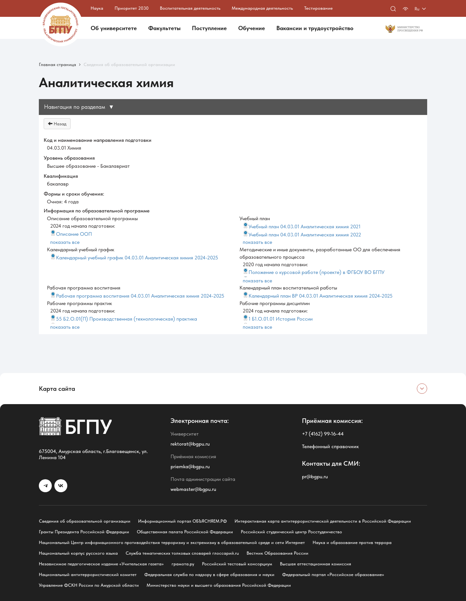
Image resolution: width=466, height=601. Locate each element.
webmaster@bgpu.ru (193, 489)
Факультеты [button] (164, 28)
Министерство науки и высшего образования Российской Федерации (219, 585)
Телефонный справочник (330, 446)
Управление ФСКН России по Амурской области (89, 585)
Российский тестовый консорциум (237, 563)
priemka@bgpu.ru (190, 466)
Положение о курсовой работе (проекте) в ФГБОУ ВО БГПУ (313, 272)
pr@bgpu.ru (315, 476)
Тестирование (318, 8)
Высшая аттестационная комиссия (315, 563)
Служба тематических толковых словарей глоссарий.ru (182, 553)
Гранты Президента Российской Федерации (84, 531)
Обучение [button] (251, 28)
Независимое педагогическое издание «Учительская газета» (101, 563)
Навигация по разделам (79, 106)
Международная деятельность (262, 8)
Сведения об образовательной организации (84, 521)
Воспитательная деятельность (190, 8)
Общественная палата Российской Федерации (185, 531)
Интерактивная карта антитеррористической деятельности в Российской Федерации (323, 521)
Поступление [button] (209, 28)
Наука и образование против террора (352, 542)
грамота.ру (183, 563)
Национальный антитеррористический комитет (88, 574)
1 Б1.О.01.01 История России (278, 319)
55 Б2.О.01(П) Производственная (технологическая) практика (123, 319)
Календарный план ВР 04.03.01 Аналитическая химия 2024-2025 (318, 296)
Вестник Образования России (277, 553)
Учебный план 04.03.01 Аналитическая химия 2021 (302, 226)
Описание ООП (71, 234)
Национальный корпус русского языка (78, 553)
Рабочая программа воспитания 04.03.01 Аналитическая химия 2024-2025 (137, 296)
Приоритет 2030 (132, 8)
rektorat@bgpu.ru (190, 444)
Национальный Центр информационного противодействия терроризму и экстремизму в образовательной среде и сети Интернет (172, 542)
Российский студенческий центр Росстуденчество (291, 531)
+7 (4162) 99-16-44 (323, 434)
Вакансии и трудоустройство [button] (314, 28)
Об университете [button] (114, 28)
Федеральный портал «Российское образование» (333, 574)
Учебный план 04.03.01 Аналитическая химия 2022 (302, 235)
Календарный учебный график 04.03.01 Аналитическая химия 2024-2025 (134, 258)
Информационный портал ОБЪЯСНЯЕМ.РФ (182, 521)
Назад (57, 123)
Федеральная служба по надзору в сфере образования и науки (209, 574)
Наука (97, 8)
